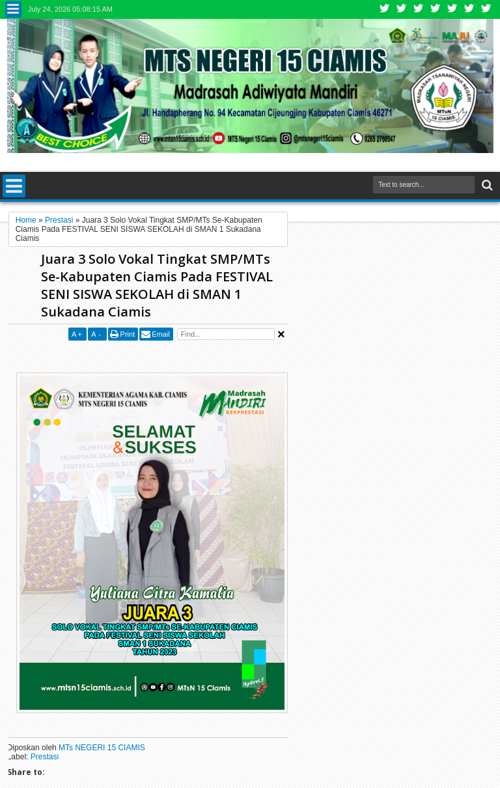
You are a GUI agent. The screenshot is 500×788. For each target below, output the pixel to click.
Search (486, 185)
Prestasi (45, 756)
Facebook (401, 9)
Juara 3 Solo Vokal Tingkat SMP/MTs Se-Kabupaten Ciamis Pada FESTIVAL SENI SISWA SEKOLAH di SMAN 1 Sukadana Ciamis (157, 285)
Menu (13, 9)
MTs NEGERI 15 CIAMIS (102, 747)
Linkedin (452, 9)
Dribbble (469, 9)
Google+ (418, 9)
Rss (435, 9)
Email (161, 334)
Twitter (384, 9)
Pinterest (486, 9)
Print (127, 334)
